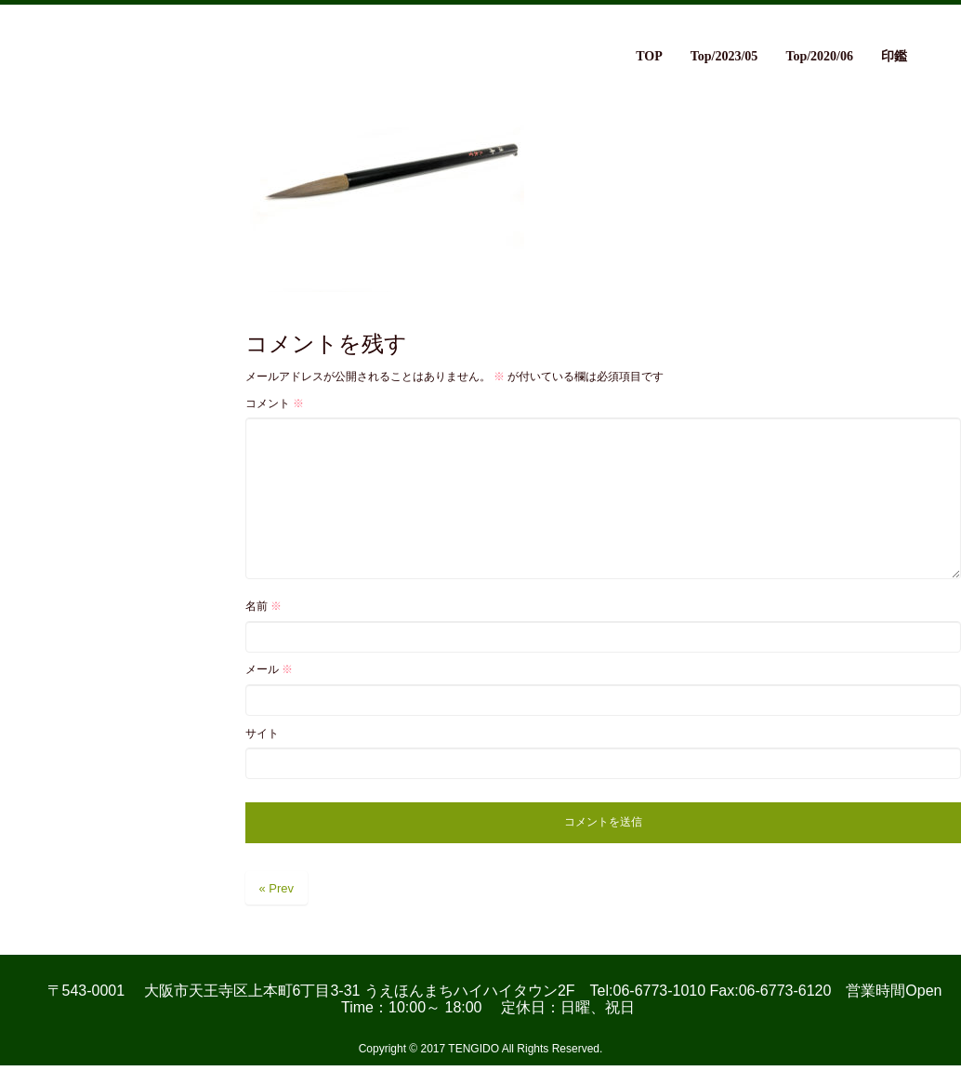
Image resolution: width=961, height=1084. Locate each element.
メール (269, 669)
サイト (262, 733)
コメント (274, 403)
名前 (263, 606)
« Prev (277, 888)
